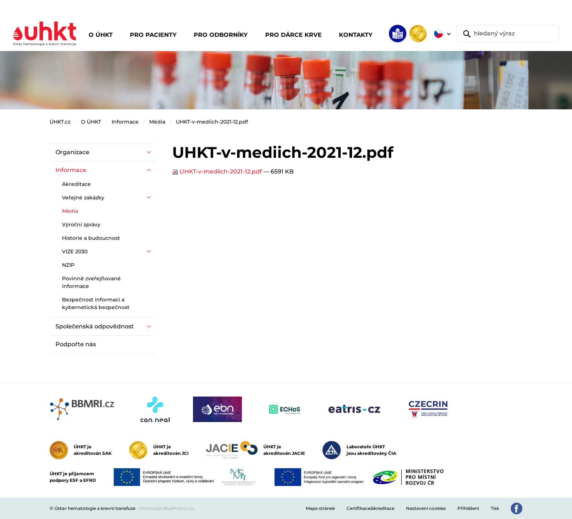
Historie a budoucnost (91, 238)
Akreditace (76, 184)
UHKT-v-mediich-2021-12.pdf (212, 121)
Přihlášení (468, 508)
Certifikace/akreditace (370, 508)
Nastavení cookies (426, 508)
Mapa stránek (320, 508)
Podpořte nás (75, 344)
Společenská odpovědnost (94, 326)
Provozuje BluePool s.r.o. (167, 508)
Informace (125, 121)
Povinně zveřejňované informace (91, 282)
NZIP (68, 265)
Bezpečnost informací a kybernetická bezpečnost (96, 303)
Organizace (72, 152)
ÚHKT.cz (60, 121)
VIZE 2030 (75, 251)
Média (157, 121)
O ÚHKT (91, 121)
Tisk (495, 508)
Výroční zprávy (81, 224)
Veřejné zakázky (83, 197)
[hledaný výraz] (507, 33)
